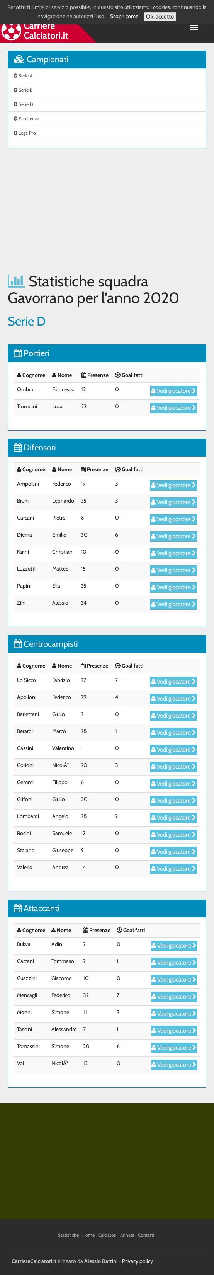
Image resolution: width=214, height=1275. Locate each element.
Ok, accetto (160, 16)
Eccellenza (26, 118)
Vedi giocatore (173, 390)
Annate (127, 1235)
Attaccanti (36, 908)
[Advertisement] (107, 211)
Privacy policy (137, 1261)
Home (88, 1235)
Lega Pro (25, 133)
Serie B (23, 90)
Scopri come (124, 16)
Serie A (23, 75)
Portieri (31, 353)
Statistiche (68, 1235)
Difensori (35, 447)
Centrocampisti (46, 644)
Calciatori (107, 1235)
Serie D (23, 104)
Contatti (146, 1235)
